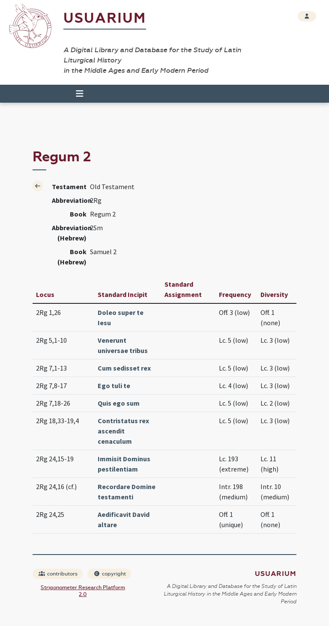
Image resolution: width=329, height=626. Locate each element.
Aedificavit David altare (124, 519)
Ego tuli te (114, 385)
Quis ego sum (119, 403)
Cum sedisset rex (124, 368)
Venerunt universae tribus (123, 345)
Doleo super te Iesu (121, 317)
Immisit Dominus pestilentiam (124, 463)
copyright (109, 574)
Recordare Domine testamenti (127, 491)
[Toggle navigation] (75, 94)
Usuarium (104, 18)
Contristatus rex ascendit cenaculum (123, 430)
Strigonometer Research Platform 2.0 (83, 590)
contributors (58, 574)
